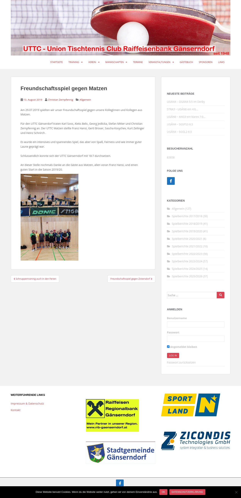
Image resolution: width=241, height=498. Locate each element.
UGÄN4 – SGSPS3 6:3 (180, 124)
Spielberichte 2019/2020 (187, 231)
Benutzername (177, 318)
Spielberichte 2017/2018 (187, 216)
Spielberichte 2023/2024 (187, 261)
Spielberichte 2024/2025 (187, 269)
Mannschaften (114, 62)
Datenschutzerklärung (187, 492)
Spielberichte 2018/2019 (187, 223)
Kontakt (16, 410)
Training (73, 62)
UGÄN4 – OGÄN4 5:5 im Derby (186, 101)
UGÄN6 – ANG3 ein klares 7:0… (186, 117)
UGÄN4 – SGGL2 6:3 (179, 132)
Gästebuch (186, 62)
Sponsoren (205, 62)
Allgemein (85, 99)
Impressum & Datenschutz (27, 403)
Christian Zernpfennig (60, 99)
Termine (138, 62)
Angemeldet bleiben (182, 347)
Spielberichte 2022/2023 (187, 254)
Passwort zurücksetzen (181, 362)
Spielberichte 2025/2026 (187, 276)
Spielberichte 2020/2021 (187, 239)
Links (221, 62)
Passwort (173, 332)
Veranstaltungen (159, 62)
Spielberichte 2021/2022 (187, 246)
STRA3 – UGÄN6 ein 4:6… (182, 109)
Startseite (56, 62)
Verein (92, 62)
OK (163, 492)
